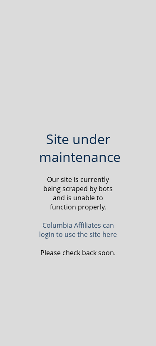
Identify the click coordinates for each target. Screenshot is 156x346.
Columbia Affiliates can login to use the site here (78, 230)
